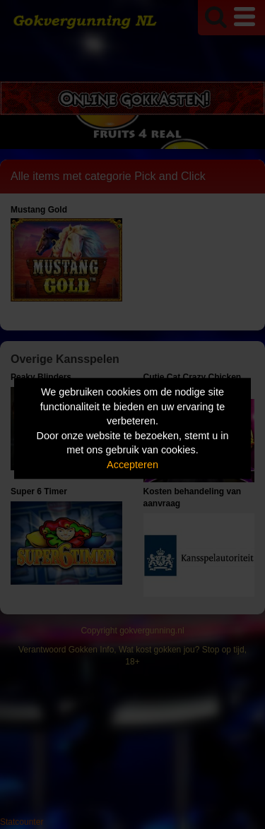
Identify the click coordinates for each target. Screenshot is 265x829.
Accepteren (132, 464)
